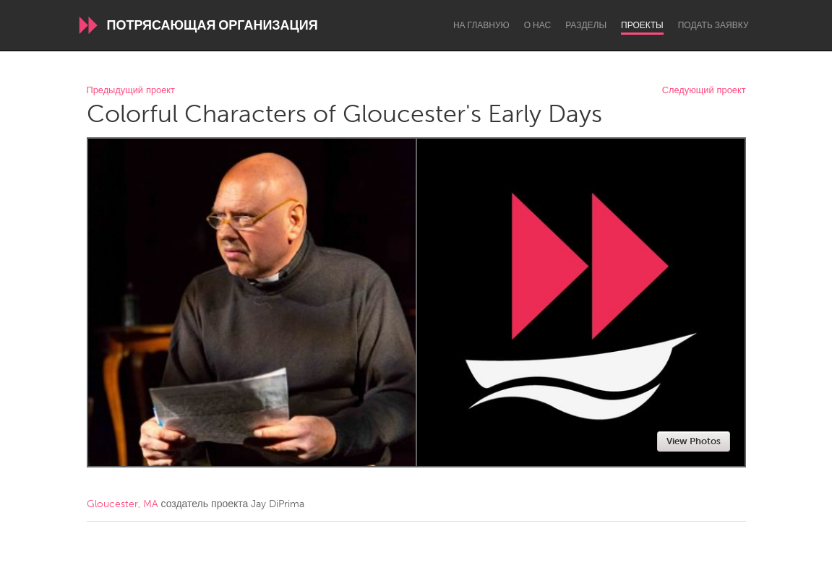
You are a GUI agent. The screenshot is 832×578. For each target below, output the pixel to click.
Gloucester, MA (122, 504)
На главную (481, 25)
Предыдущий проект (131, 90)
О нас (537, 25)
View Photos (693, 441)
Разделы (585, 25)
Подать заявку (713, 25)
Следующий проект (704, 90)
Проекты (642, 25)
